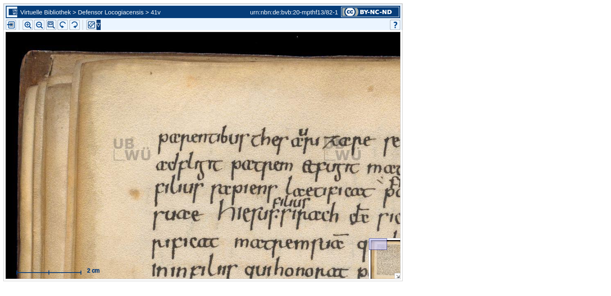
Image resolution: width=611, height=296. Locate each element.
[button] (51, 25)
